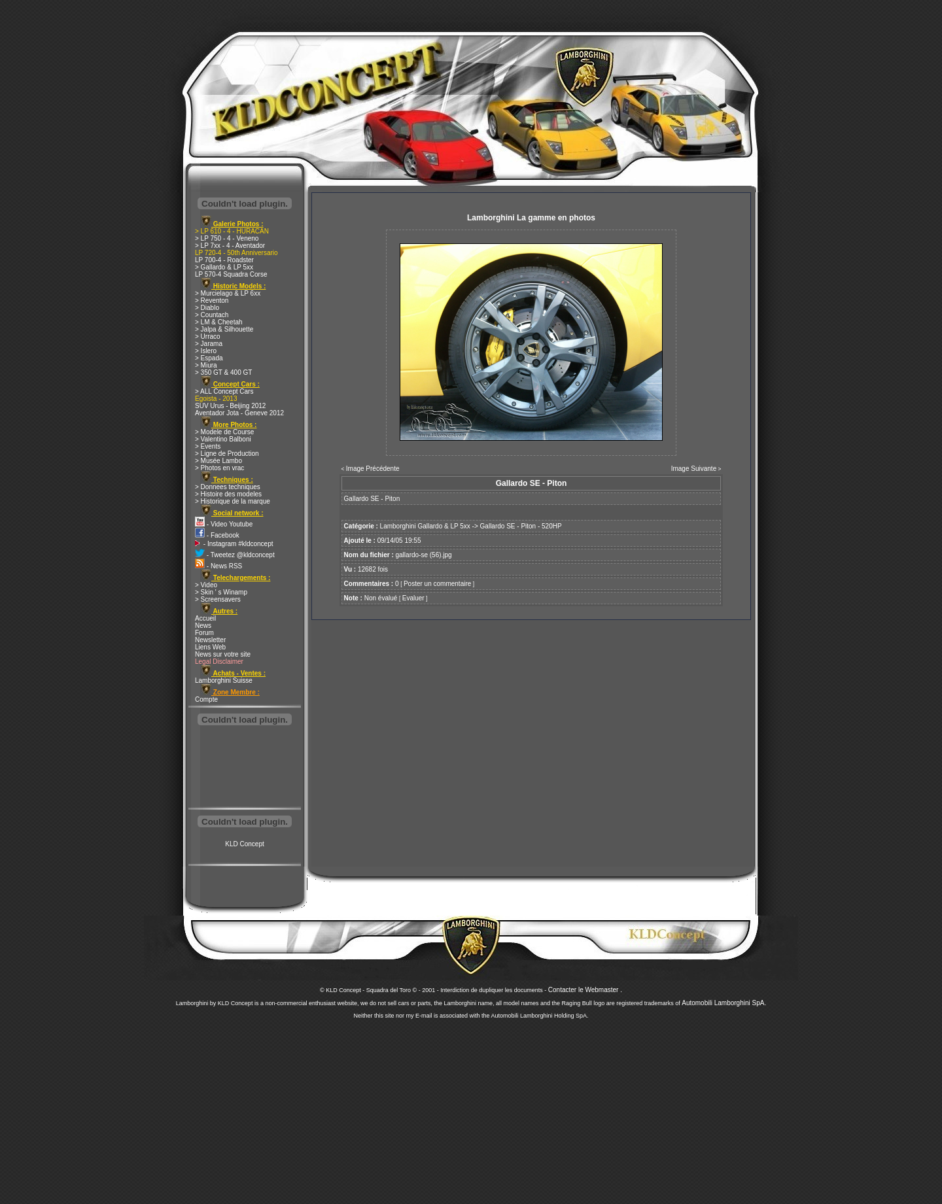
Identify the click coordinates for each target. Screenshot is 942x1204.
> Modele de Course (224, 432)
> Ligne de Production (227, 453)
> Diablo (207, 307)
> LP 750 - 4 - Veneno (226, 238)
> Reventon (211, 300)
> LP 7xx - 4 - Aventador (230, 245)
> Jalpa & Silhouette (224, 329)
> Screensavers (218, 599)
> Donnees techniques (227, 486)
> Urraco (207, 336)
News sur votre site (223, 654)
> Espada (209, 358)
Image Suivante (694, 468)
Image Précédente (373, 468)
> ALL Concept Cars (224, 391)
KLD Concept (244, 844)
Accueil (205, 618)
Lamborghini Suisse (224, 680)
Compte (206, 699)
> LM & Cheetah (219, 322)
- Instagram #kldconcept (234, 543)
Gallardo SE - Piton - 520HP (521, 526)
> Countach (211, 314)
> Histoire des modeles (228, 494)
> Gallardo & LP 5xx (224, 267)
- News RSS (218, 566)
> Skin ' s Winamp (221, 592)
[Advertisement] (244, 767)
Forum (204, 632)
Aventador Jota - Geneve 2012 (239, 413)
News (203, 625)
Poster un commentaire (437, 583)
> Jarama (208, 343)
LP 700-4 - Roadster (224, 260)
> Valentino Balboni (223, 439)
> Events (207, 446)
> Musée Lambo (218, 460)
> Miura (206, 365)
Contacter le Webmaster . (585, 989)
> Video (206, 585)
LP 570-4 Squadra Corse (231, 274)
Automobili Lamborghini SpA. (724, 1002)
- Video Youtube (224, 524)
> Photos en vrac (219, 468)
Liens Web (210, 647)
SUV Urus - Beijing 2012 (230, 405)
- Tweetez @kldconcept (235, 555)
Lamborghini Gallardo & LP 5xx (425, 526)
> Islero (206, 350)
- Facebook (217, 535)
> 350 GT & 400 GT (223, 372)
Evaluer (413, 598)
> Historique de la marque (232, 501)
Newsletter (210, 640)
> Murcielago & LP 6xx (227, 293)
